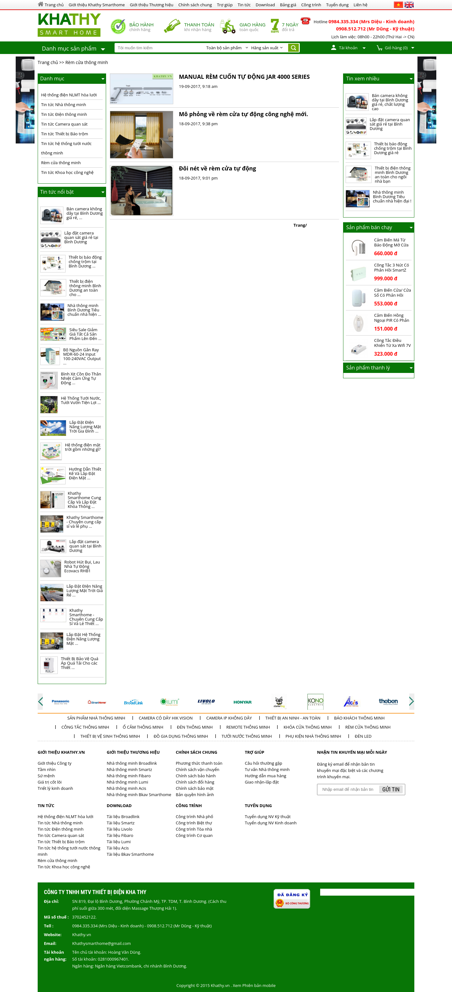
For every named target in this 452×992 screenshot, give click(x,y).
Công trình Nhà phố (194, 816)
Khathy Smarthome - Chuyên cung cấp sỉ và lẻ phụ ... (85, 522)
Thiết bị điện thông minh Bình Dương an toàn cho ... (85, 287)
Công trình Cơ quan (194, 835)
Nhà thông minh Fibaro (129, 776)
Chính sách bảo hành (196, 776)
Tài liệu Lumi (119, 841)
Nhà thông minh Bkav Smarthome (139, 794)
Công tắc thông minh (85, 727)
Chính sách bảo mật (194, 788)
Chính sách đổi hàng (195, 782)
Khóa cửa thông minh (307, 727)
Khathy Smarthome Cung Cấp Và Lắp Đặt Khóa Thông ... (84, 499)
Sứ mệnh (46, 776)
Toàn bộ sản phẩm (224, 48)
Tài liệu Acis (118, 848)
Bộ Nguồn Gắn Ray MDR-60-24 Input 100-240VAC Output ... (82, 356)
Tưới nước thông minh (247, 736)
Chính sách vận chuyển (197, 769)
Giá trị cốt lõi (50, 782)
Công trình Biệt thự (194, 823)
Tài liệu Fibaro (120, 835)
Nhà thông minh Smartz (129, 769)
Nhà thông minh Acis (126, 788)
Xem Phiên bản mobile (254, 985)
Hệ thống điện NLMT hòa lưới (69, 95)
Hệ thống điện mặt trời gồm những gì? (83, 447)
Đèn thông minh (195, 727)
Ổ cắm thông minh (143, 727)
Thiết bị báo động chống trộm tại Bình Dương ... (85, 261)
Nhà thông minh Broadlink (132, 763)
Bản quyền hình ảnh (195, 794)
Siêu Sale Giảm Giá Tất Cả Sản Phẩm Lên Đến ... (85, 334)
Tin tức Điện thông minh (64, 114)
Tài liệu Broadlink (123, 816)
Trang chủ (48, 62)
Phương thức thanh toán (199, 763)
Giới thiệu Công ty (54, 763)
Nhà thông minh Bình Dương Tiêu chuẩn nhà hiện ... (84, 310)
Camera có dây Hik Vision (166, 718)
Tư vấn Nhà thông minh (267, 769)
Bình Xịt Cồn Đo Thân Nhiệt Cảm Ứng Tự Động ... (81, 378)
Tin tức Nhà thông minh (63, 104)
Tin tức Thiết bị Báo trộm (64, 134)
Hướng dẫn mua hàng (265, 776)
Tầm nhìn (47, 769)
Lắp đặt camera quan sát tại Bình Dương (85, 546)
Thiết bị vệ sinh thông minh (110, 736)
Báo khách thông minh (359, 718)
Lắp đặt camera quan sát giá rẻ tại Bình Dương (81, 237)
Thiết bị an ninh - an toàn (293, 718)
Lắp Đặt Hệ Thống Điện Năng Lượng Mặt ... (83, 639)
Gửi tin (391, 789)
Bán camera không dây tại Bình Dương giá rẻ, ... (85, 213)
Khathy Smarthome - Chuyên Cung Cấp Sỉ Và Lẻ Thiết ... (86, 616)
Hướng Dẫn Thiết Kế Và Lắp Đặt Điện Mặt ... (85, 473)
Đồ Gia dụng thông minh (180, 736)
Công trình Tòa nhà (194, 829)
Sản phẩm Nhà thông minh (96, 718)
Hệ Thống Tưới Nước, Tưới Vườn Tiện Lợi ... (81, 400)
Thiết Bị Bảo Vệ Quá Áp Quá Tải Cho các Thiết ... (79, 663)
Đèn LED (363, 736)
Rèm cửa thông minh (86, 62)
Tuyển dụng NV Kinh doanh (271, 823)
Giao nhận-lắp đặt (262, 782)
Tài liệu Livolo (119, 829)
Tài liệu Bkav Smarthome (130, 854)
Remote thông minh (248, 727)
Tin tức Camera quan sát (64, 124)
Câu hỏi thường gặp (263, 763)
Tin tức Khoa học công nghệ (67, 172)
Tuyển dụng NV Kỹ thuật (268, 816)
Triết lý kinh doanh (55, 788)
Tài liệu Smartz (121, 823)
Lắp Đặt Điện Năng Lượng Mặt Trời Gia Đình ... (85, 426)
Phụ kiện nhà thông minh (313, 736)
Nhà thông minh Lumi (127, 782)
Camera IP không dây (229, 718)
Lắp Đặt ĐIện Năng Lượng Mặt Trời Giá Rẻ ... (85, 590)
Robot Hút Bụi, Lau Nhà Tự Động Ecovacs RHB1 (82, 566)
